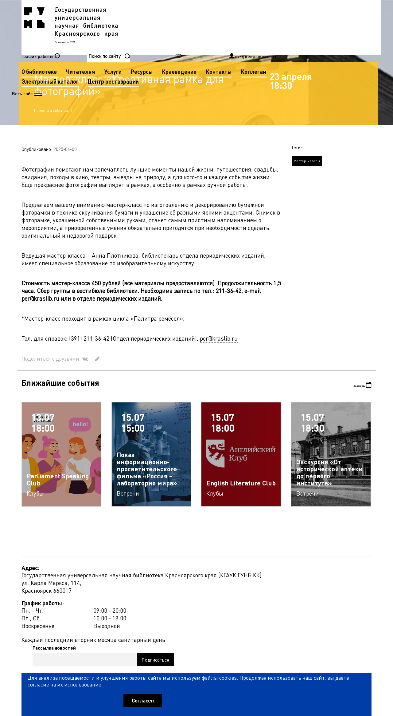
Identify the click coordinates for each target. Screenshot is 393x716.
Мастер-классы (307, 204)
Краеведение (302, 27)
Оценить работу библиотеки (341, 681)
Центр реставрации (169, 46)
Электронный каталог (242, 37)
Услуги (235, 27)
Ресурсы (264, 27)
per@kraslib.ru (219, 381)
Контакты (157, 37)
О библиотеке (162, 27)
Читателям (203, 27)
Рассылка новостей (252, 620)
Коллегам (192, 37)
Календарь (354, 429)
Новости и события (54, 147)
